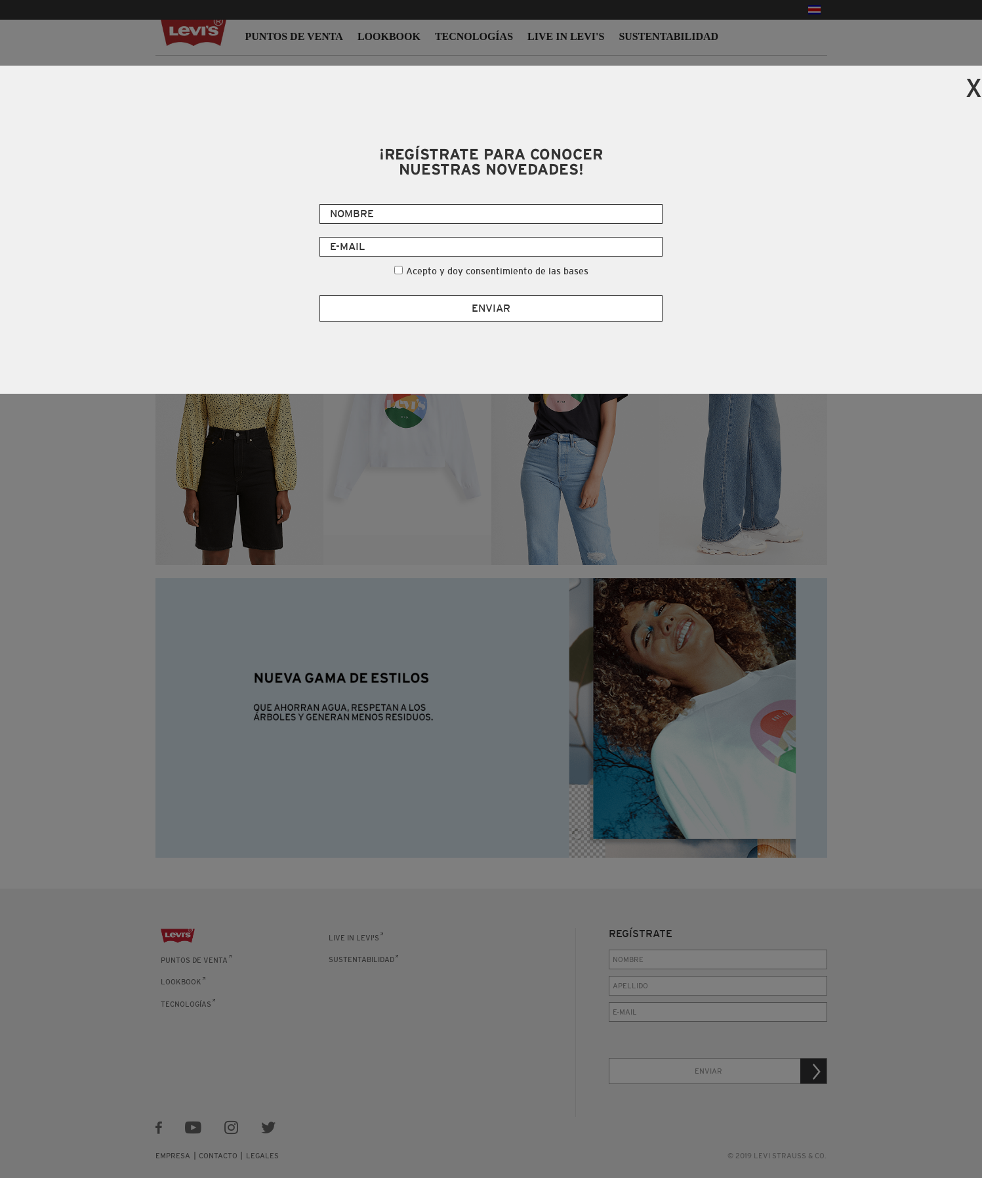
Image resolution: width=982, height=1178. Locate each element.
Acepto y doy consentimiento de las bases (497, 271)
